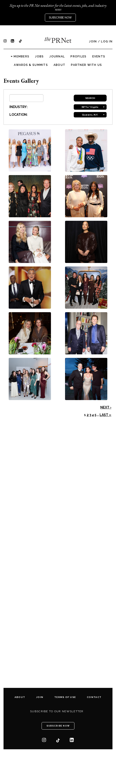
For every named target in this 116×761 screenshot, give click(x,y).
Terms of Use (65, 697)
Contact (94, 697)
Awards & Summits (31, 65)
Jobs (39, 56)
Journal (57, 56)
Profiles (78, 56)
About (59, 65)
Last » (105, 415)
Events (98, 56)
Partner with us (86, 65)
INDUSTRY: (18, 107)
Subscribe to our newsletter (57, 711)
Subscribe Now (60, 17)
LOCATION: (18, 114)
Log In (106, 41)
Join (93, 41)
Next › (105, 407)
